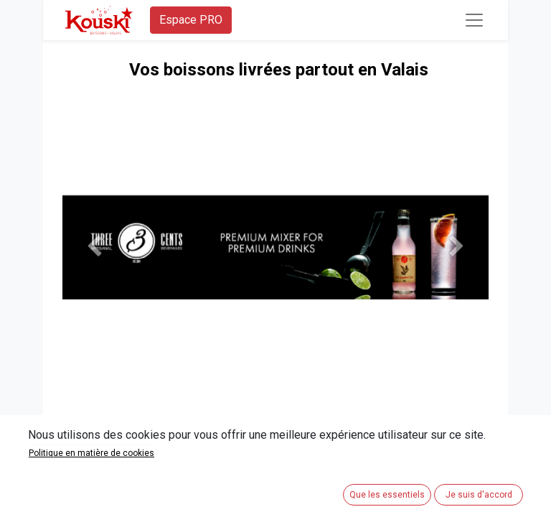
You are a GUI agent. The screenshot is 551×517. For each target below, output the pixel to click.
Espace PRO (190, 20)
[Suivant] (457, 247)
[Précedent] (94, 247)
